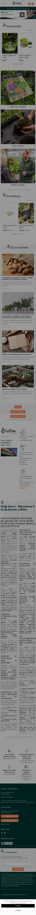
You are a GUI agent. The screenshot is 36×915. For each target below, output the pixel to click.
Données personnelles (20, 902)
